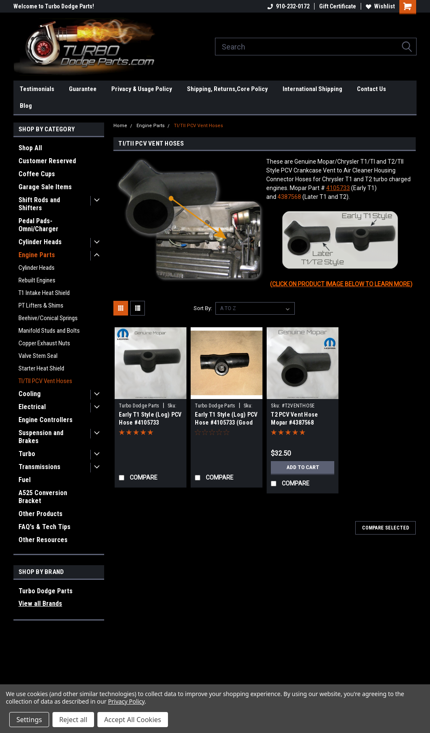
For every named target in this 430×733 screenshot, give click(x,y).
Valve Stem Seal (38, 356)
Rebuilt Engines (36, 280)
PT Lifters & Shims (40, 305)
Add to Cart (302, 467)
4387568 (289, 196)
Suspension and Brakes (40, 437)
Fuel (24, 480)
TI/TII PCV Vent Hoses (45, 381)
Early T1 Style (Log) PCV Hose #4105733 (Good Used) (226, 422)
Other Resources (43, 540)
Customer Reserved (47, 161)
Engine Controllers (45, 420)
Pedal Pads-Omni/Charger (38, 225)
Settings (29, 719)
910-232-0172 (288, 6)
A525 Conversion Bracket (42, 497)
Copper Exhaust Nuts (44, 343)
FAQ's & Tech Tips (44, 527)
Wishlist (380, 6)
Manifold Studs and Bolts (49, 330)
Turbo (26, 454)
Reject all (73, 719)
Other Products (40, 514)
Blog (26, 106)
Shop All (30, 148)
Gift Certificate (337, 6)
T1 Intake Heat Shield (44, 293)
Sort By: (203, 308)
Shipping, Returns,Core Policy (227, 89)
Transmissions (39, 467)
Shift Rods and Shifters (39, 204)
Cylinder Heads (40, 242)
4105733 (338, 188)
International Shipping (312, 89)
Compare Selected (385, 528)
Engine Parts (36, 255)
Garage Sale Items (45, 187)
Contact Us (371, 89)
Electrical (32, 407)
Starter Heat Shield (41, 368)
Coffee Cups (36, 174)
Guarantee (83, 89)
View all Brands (40, 604)
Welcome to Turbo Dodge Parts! (53, 6)
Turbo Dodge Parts (45, 591)
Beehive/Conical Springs (48, 318)
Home (120, 125)
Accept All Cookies (132, 719)
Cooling (29, 394)
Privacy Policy (126, 701)
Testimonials (37, 89)
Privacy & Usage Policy (141, 89)
